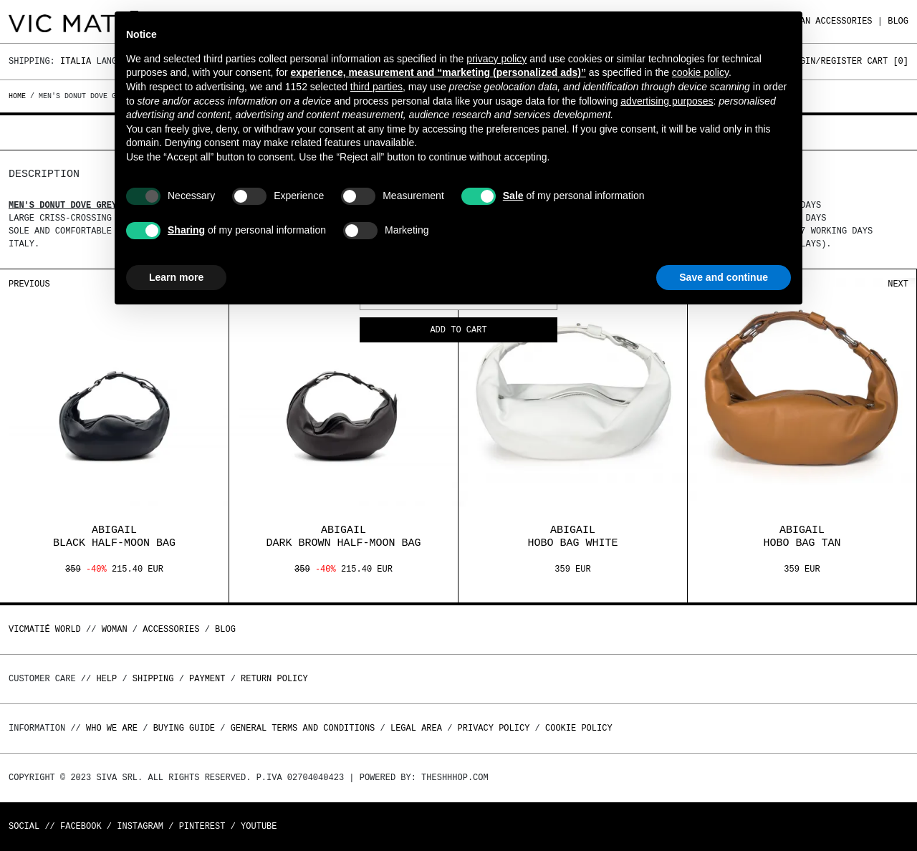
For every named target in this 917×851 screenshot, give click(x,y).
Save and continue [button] (723, 277)
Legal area (416, 728)
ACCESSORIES (843, 21)
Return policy (274, 679)
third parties (376, 86)
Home (19, 96)
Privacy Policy (494, 728)
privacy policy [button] (496, 58)
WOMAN (115, 629)
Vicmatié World (45, 629)
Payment (207, 679)
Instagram (140, 826)
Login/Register (825, 61)
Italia (75, 61)
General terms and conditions (303, 728)
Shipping (153, 679)
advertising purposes (666, 101)
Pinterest (202, 826)
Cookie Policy (579, 728)
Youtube (259, 826)
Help (106, 679)
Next (898, 284)
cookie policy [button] (700, 72)
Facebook (81, 826)
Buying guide (184, 728)
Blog (898, 21)
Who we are (112, 728)
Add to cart (458, 330)
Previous (29, 284)
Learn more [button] (176, 277)
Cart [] (887, 61)
